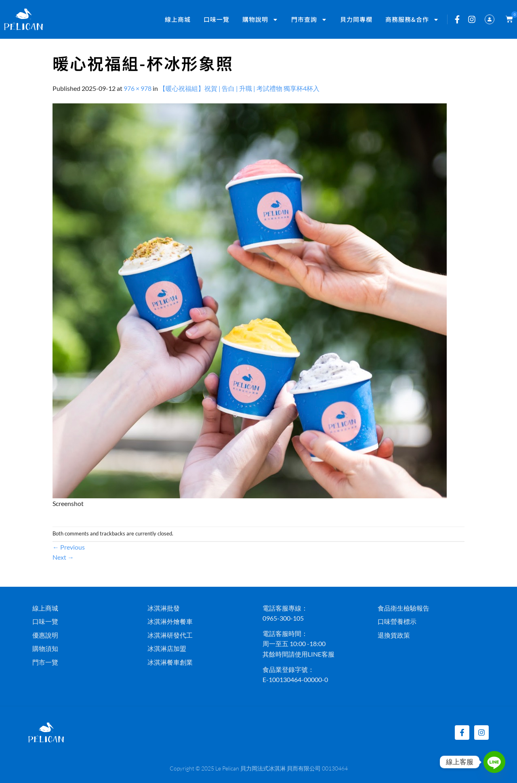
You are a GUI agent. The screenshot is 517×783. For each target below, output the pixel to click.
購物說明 (260, 20)
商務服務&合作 (412, 20)
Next (63, 557)
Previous (69, 547)
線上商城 (178, 19)
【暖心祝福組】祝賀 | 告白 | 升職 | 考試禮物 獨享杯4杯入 (239, 88)
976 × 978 (137, 88)
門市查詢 (309, 20)
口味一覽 (216, 19)
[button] (507, 19)
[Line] (494, 762)
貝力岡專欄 (356, 19)
